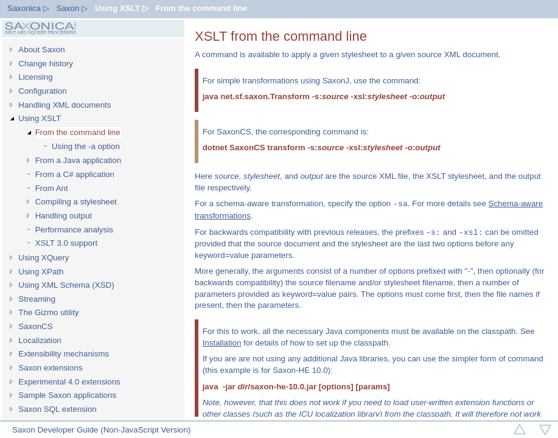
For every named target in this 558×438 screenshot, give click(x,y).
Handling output (63, 215)
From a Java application (78, 160)
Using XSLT (39, 118)
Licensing (35, 77)
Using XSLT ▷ (121, 8)
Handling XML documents (64, 104)
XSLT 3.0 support (66, 243)
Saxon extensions (50, 367)
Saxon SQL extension (57, 409)
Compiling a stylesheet (76, 201)
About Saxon (41, 49)
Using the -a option (86, 146)
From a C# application (74, 174)
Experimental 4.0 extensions (69, 381)
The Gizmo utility (48, 312)
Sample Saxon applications (67, 395)
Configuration (42, 91)
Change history (45, 63)
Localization (39, 340)
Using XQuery (43, 257)
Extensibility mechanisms (63, 353)
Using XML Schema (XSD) (66, 285)
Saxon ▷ (72, 8)
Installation (222, 342)
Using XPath (40, 271)
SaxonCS (35, 326)
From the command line (201, 8)
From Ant (51, 188)
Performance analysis (74, 229)
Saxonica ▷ (28, 8)
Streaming (36, 299)
